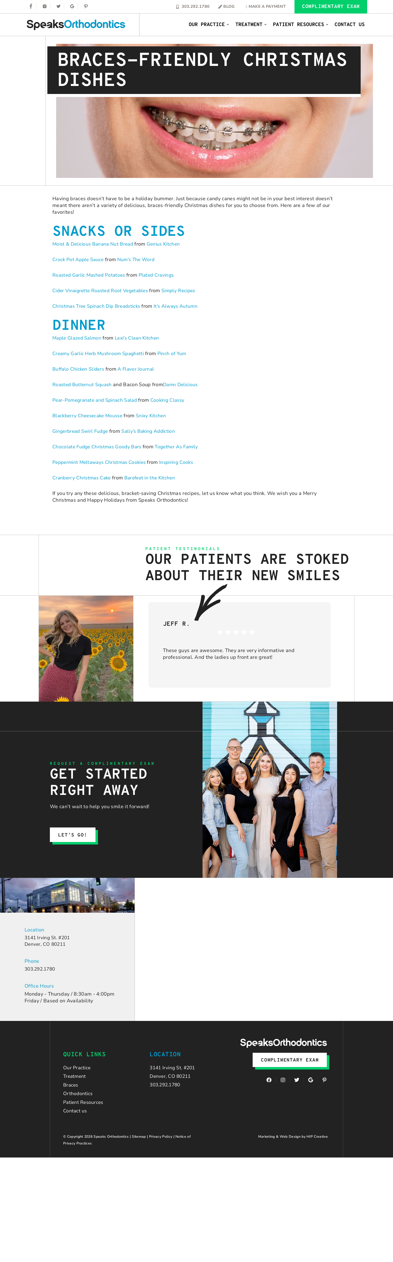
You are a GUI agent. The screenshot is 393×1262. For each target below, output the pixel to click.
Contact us (75, 1115)
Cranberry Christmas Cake (83, 477)
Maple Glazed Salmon (78, 338)
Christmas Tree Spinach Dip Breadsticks (98, 306)
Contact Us (350, 25)
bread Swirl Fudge (89, 431)
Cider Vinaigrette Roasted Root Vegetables (102, 290)
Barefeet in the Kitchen (153, 477)
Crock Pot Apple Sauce (79, 259)
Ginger (60, 431)
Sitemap (139, 1141)
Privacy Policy (160, 1141)
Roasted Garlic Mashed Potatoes (90, 275)
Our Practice (209, 25)
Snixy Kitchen (155, 415)
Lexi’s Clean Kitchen (140, 338)
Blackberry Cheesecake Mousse (89, 415)
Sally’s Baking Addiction (153, 431)
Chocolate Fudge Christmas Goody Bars (98, 446)
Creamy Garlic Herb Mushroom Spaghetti (100, 353)
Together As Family (181, 446)
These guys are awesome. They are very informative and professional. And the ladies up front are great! (228, 654)
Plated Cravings (161, 275)
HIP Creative (317, 1141)
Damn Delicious (183, 384)
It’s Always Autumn (182, 306)
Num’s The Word (138, 259)
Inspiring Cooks (182, 462)
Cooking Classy (172, 400)
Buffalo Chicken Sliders (79, 369)
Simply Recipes (185, 290)
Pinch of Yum (177, 353)
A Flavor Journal (139, 369)
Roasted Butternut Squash (83, 384)
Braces (71, 1087)
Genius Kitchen (168, 244)
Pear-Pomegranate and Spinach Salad (96, 400)
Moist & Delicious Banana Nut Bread (95, 244)
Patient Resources (301, 25)
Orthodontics (78, 1096)
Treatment (251, 25)
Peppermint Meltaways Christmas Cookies (101, 462)
